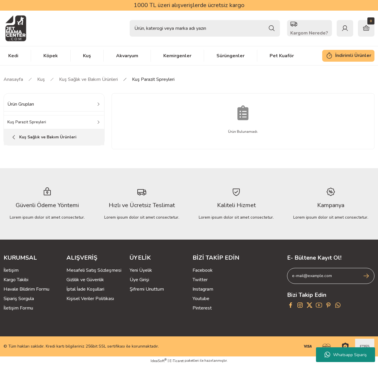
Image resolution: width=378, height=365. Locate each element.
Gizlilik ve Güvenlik (85, 279)
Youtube (201, 298)
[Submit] (366, 276)
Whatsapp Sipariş (346, 354)
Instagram (203, 289)
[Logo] (16, 28)
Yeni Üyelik (141, 270)
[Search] (205, 28)
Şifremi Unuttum (147, 289)
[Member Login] (345, 28)
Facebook (203, 270)
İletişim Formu (18, 308)
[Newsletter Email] (330, 276)
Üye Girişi (139, 279)
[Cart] (366, 28)
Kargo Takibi (16, 279)
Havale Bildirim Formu (26, 289)
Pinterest (202, 308)
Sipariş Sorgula (19, 298)
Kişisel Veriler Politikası (90, 298)
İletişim (11, 270)
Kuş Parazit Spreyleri (153, 79)
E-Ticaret (177, 361)
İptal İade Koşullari (85, 289)
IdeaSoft (159, 360)
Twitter (200, 279)
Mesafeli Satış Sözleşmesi (93, 270)
